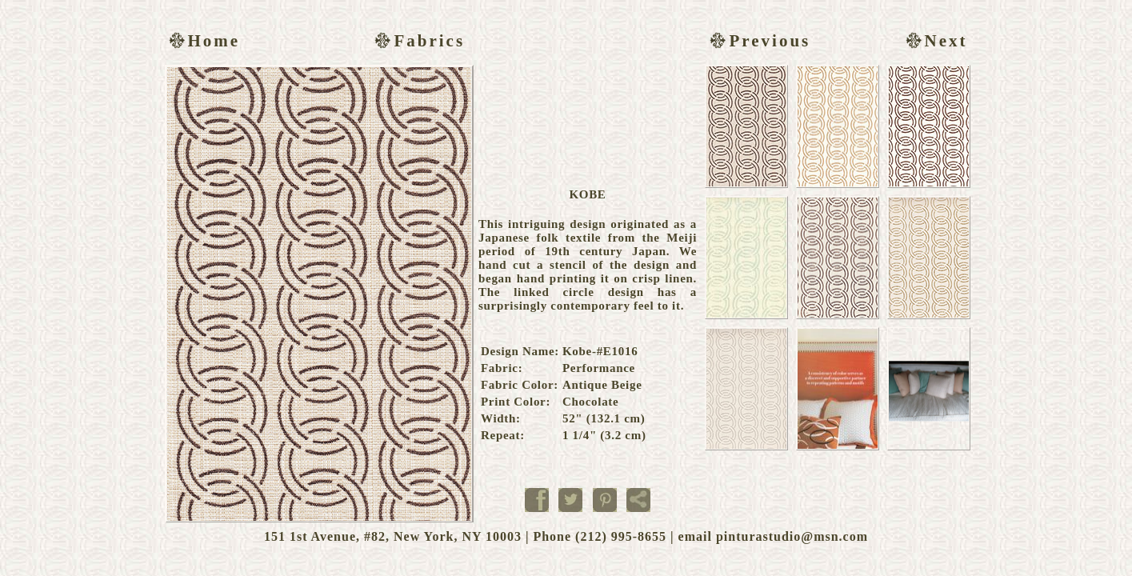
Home (203, 40)
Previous (758, 40)
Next (935, 40)
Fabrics (417, 40)
